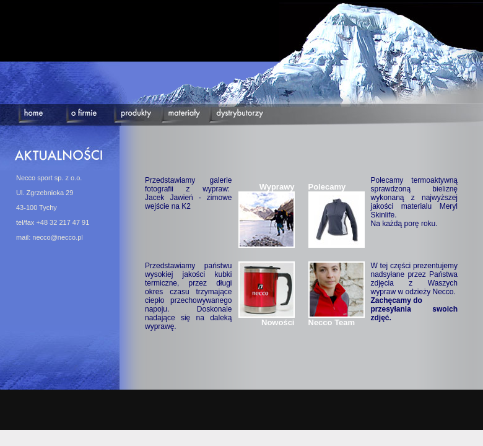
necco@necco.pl (57, 237)
